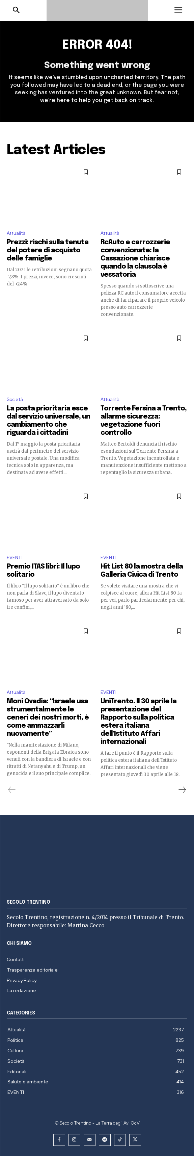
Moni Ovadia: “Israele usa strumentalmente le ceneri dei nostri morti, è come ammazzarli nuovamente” (48, 717)
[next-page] (181, 790)
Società (15, 399)
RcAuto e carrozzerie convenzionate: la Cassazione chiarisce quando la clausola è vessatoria (135, 258)
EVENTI (15, 557)
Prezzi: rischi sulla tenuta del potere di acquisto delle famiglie (47, 250)
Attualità (16, 233)
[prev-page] (12, 790)
